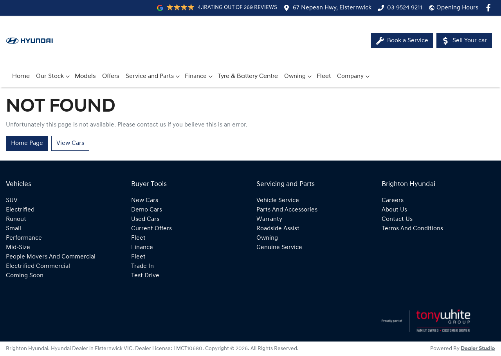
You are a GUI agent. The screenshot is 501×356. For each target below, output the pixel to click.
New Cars (144, 200)
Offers (110, 76)
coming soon (24, 276)
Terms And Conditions (412, 229)
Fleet (324, 76)
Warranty (269, 219)
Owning (299, 76)
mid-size (18, 247)
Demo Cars (146, 210)
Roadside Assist (277, 229)
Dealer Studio (478, 349)
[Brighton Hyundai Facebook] (490, 7)
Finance (199, 76)
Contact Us (397, 219)
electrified (20, 210)
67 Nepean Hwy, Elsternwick (332, 8)
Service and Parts (154, 76)
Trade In (142, 266)
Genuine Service (279, 247)
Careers (393, 200)
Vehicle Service (277, 200)
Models (85, 76)
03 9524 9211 (404, 8)
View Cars (70, 143)
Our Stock (54, 76)
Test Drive (145, 276)
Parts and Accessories (286, 210)
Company (354, 76)
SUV (12, 200)
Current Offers (151, 229)
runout (16, 219)
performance (24, 238)
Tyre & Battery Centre (248, 76)
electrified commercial (38, 266)
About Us (394, 210)
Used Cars (145, 219)
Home (21, 76)
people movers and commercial (51, 257)
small (13, 229)
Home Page (27, 143)
